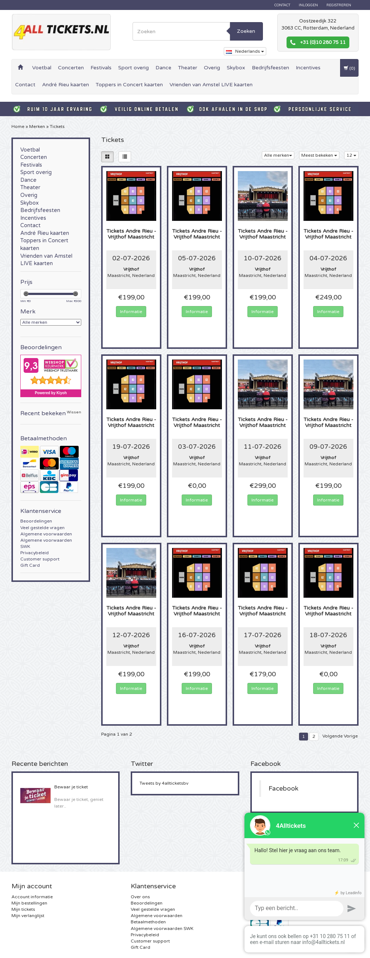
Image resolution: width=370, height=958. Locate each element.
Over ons (140, 896)
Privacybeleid (34, 552)
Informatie (131, 311)
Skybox (236, 68)
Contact (282, 5)
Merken (37, 126)
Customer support (39, 559)
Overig (212, 68)
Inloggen (308, 5)
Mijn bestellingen (29, 903)
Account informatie (32, 896)
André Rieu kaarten (65, 84)
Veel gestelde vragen (42, 527)
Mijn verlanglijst (27, 915)
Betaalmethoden (148, 921)
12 (351, 155)
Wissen (74, 412)
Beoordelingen (36, 521)
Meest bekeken (319, 155)
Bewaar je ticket (71, 786)
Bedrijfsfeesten (270, 68)
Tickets (57, 126)
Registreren (338, 5)
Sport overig (133, 68)
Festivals (101, 68)
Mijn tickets (23, 909)
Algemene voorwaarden (46, 534)
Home (17, 126)
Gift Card (30, 565)
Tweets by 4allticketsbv (164, 783)
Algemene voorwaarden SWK (162, 928)
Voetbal (41, 68)
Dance (163, 68)
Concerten (71, 68)
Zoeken (246, 31)
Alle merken (278, 155)
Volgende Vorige (340, 736)
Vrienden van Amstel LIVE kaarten (211, 84)
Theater (187, 68)
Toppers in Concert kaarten (129, 84)
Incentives (308, 68)
